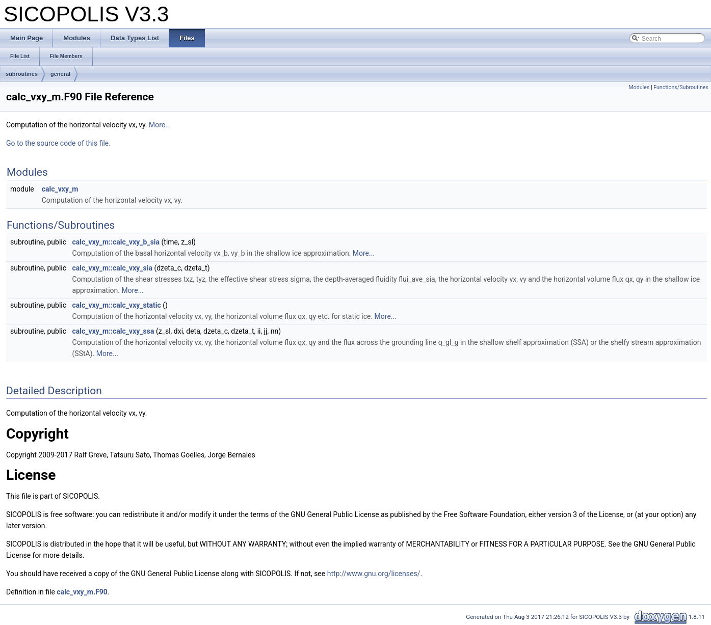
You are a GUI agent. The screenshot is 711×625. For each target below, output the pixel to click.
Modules (638, 87)
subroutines (22, 74)
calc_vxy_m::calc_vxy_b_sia (116, 242)
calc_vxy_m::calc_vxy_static (116, 305)
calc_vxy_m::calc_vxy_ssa (113, 331)
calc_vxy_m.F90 (82, 592)
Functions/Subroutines (680, 87)
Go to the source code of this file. (58, 143)
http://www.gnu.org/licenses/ (373, 573)
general (60, 74)
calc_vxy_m (60, 189)
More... (160, 125)
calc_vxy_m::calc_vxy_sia (112, 268)
